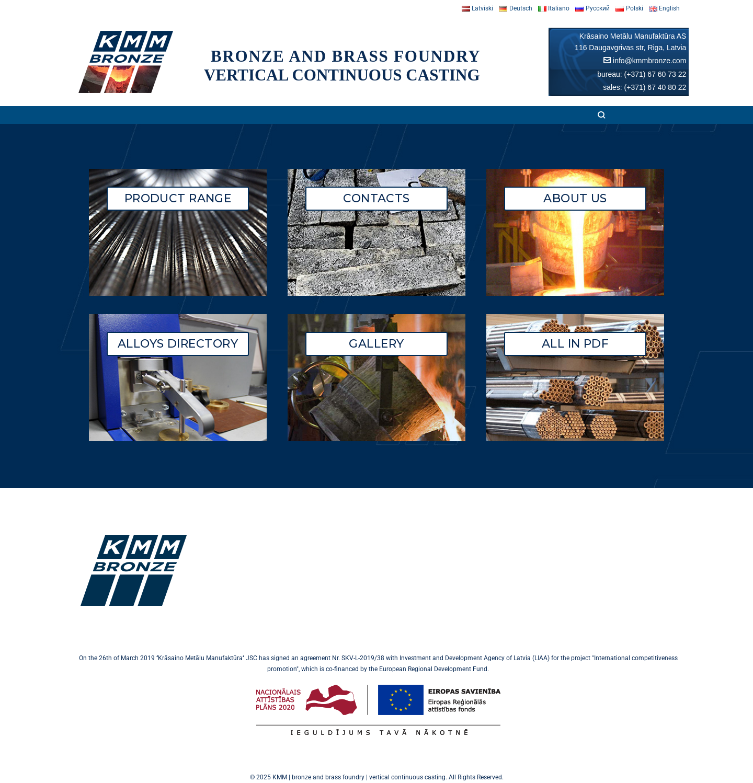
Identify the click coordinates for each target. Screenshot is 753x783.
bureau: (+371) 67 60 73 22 (641, 74)
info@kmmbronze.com (649, 60)
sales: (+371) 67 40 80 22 (644, 87)
